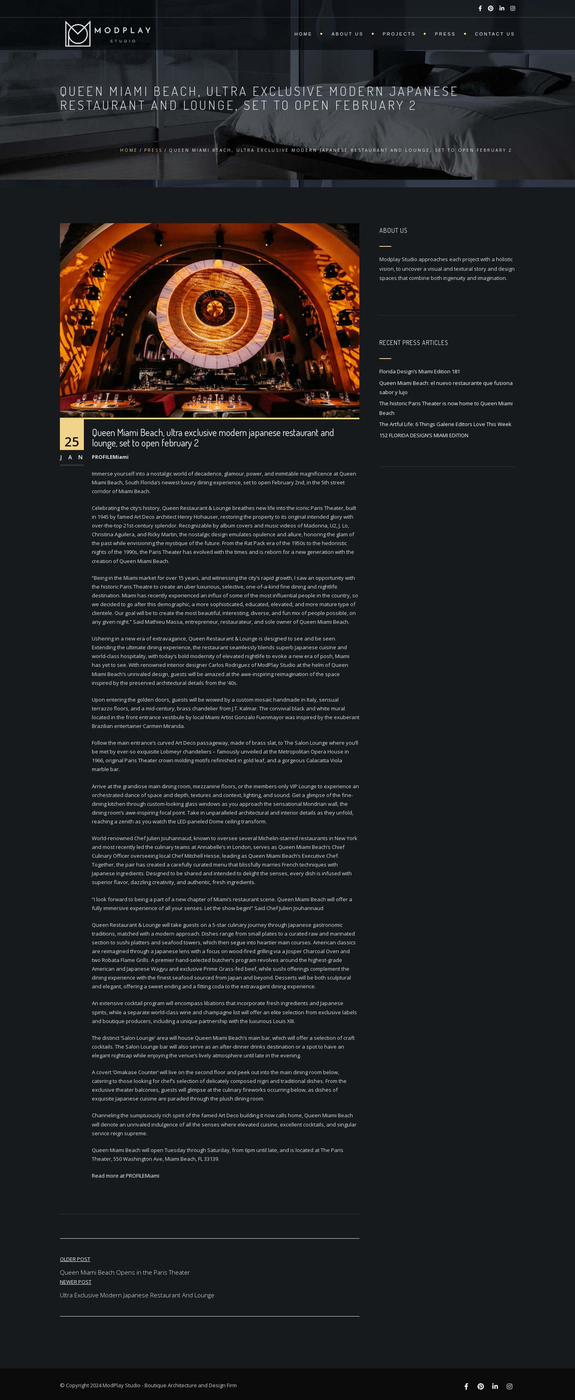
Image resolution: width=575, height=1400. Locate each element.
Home (303, 34)
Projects (399, 34)
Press (445, 34)
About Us (347, 34)
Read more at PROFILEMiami (125, 1175)
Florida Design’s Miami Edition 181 (419, 371)
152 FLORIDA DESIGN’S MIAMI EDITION (423, 435)
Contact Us (495, 34)
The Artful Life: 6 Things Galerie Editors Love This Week (445, 424)
